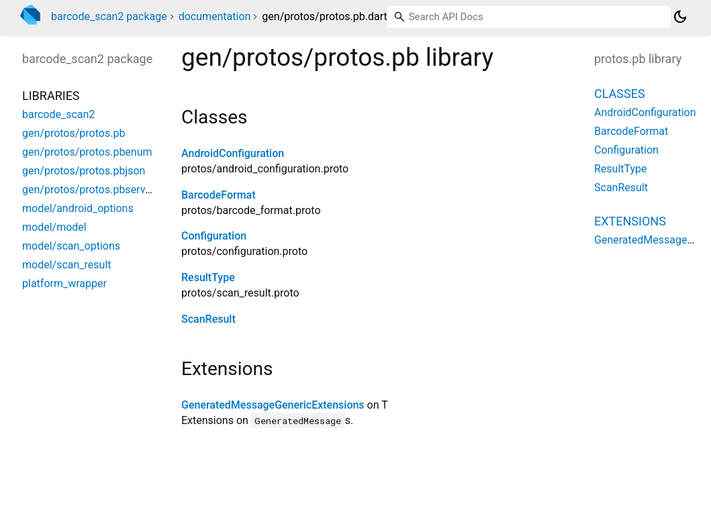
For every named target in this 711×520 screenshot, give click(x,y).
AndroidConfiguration (232, 153)
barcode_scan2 (58, 114)
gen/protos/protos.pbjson (83, 170)
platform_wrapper (64, 283)
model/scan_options (71, 246)
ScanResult (208, 319)
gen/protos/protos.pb (73, 133)
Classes (619, 94)
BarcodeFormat (218, 195)
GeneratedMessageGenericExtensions (273, 405)
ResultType (208, 277)
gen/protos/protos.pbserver (88, 189)
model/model (54, 227)
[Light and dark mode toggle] (680, 17)
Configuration (213, 235)
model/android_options (78, 208)
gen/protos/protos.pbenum (87, 152)
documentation (215, 16)
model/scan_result (66, 264)
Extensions (630, 221)
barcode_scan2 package (109, 16)
